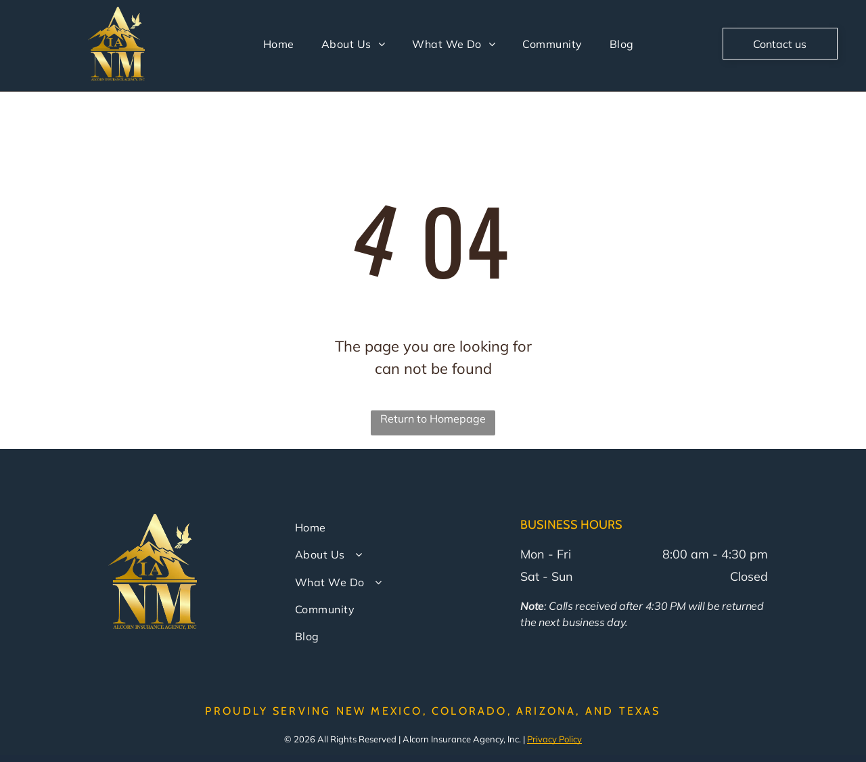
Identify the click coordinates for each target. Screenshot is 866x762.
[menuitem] (279, 44)
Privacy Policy (554, 739)
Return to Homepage (433, 418)
